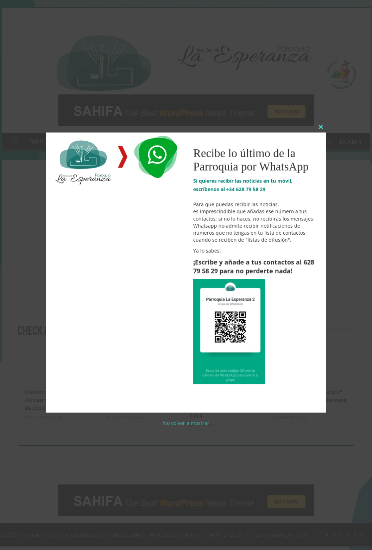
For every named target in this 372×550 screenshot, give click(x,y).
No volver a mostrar (186, 411)
